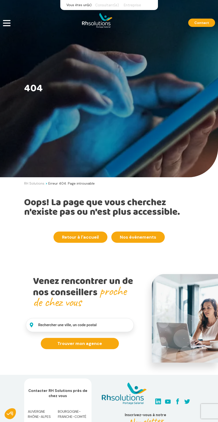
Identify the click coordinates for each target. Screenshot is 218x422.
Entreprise (132, 5)
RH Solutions (34, 183)
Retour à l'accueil (80, 237)
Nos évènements (138, 237)
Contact (201, 23)
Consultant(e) (107, 5)
